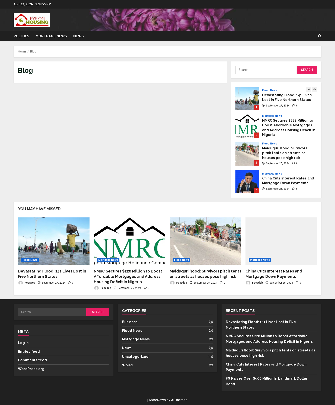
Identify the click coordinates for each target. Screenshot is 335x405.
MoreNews (157, 400)
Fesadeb (26, 283)
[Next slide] (314, 89)
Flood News (269, 90)
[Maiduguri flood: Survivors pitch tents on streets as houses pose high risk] (205, 241)
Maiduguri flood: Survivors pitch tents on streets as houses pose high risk (247, 154)
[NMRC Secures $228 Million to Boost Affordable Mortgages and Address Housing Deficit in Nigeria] (129, 241)
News (78, 36)
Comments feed (32, 360)
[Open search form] (319, 36)
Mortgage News (51, 36)
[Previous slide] (308, 89)
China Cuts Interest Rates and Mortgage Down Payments (247, 181)
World (127, 365)
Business (130, 322)
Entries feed (29, 352)
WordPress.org (31, 369)
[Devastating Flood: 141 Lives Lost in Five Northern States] (54, 241)
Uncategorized (135, 357)
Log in (23, 343)
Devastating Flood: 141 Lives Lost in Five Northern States (247, 98)
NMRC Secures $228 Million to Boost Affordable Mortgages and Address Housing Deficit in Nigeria (247, 126)
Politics (21, 36)
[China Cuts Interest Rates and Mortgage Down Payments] (281, 241)
